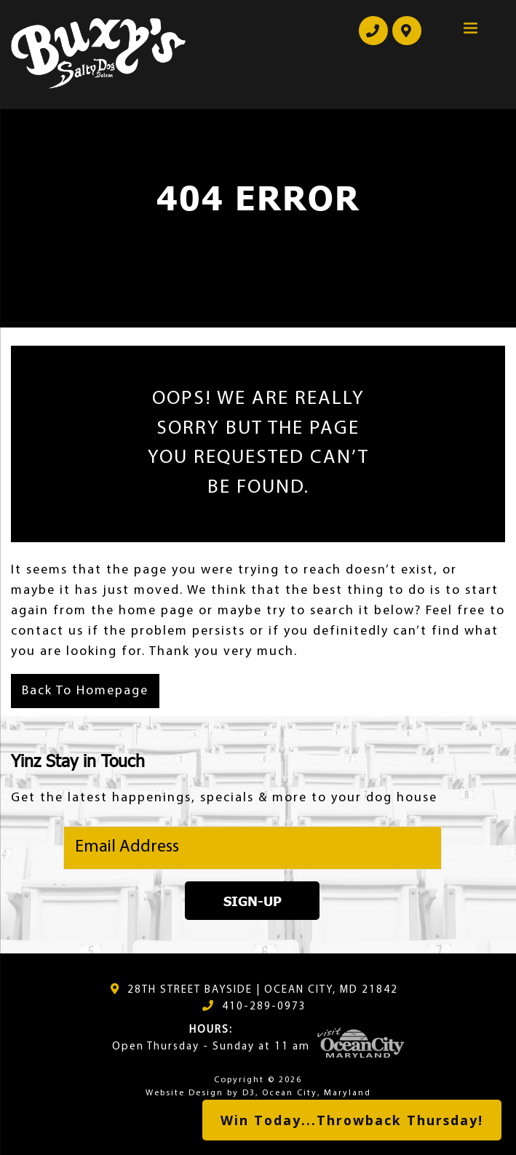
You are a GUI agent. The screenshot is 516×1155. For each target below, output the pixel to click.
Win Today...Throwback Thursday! (352, 1120)
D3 (248, 1093)
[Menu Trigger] (470, 31)
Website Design (184, 1093)
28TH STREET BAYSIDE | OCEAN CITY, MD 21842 (262, 990)
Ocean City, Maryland (316, 1093)
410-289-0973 (264, 1006)
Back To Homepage (85, 691)
